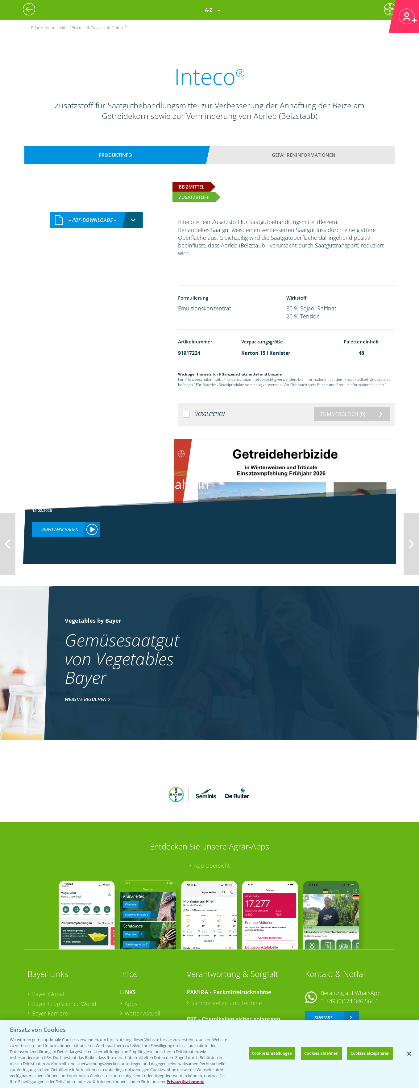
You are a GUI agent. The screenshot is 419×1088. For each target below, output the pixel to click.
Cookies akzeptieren (370, 1053)
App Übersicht (212, 824)
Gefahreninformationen (303, 155)
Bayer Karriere (50, 973)
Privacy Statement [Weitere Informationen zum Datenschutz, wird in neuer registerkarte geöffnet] (185, 1081)
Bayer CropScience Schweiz (66, 992)
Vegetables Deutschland (62, 1012)
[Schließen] (409, 1054)
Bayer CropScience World (64, 963)
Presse (40, 1002)
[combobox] (96, 220)
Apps (131, 963)
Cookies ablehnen (321, 1053)
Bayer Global (48, 953)
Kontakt (323, 977)
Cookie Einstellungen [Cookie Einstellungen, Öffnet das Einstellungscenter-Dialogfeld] (272, 1053)
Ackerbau (137, 1002)
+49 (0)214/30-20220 (352, 1004)
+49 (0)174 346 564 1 (352, 960)
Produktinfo (115, 155)
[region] (209, 1054)
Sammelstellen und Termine (226, 962)
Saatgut (134, 1011)
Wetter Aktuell (142, 973)
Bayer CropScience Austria (65, 982)
